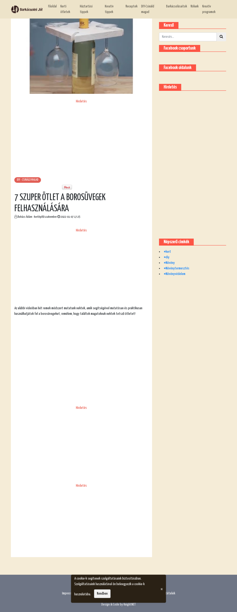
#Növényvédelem (174, 274)
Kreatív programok (208, 9)
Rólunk (195, 6)
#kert (167, 251)
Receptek (131, 6)
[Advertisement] (81, 136)
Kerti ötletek (65, 9)
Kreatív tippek (109, 9)
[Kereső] (188, 36)
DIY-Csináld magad (147, 9)
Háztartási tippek (86, 9)
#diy (166, 257)
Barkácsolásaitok (176, 6)
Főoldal (52, 6)
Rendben (102, 593)
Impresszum (69, 593)
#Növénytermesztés (176, 268)
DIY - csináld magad (27, 179)
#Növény (169, 263)
